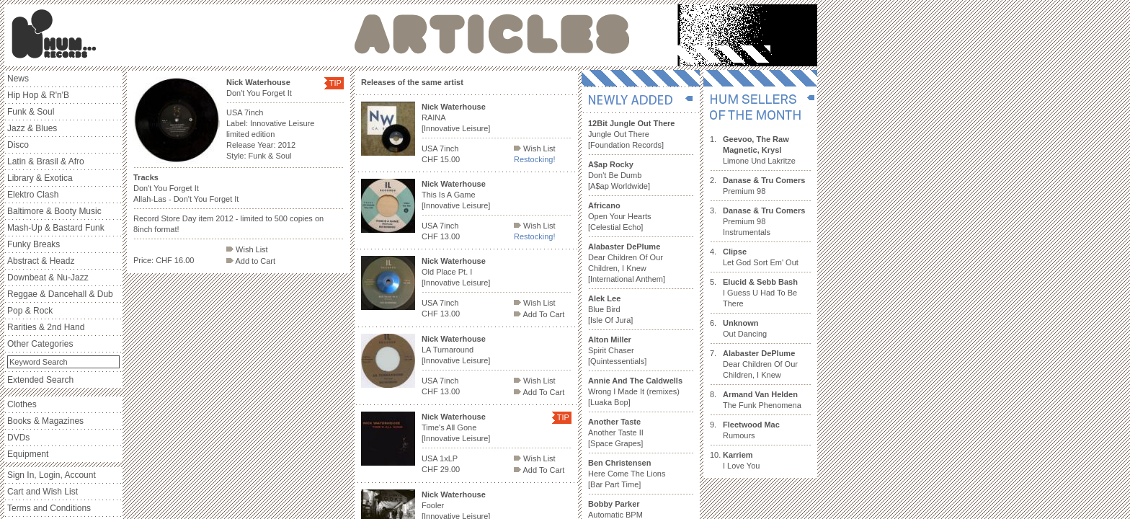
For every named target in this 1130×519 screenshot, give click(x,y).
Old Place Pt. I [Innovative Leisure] (456, 272)
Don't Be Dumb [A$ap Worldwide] (619, 175)
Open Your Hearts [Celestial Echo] (619, 216)
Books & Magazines (45, 421)
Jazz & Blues (32, 128)
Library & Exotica (40, 178)
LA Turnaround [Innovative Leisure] (456, 349)
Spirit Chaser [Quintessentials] (617, 350)
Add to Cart (250, 261)
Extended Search (40, 380)
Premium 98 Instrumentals (764, 221)
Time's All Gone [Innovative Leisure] (456, 427)
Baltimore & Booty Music (54, 211)
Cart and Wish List (42, 492)
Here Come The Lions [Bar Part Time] (626, 473)
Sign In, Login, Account (51, 475)
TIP (335, 83)
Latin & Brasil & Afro (45, 161)
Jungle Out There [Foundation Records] (631, 134)
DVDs (18, 437)
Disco (18, 145)
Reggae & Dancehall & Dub (60, 294)
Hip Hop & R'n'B (38, 95)
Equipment (27, 454)
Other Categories (40, 344)
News (18, 79)
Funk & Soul (30, 112)
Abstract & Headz (40, 261)
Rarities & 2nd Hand (45, 327)
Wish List (247, 249)
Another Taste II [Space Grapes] (616, 432)
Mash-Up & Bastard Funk (55, 228)
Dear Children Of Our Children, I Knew (760, 364)
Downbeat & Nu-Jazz (48, 277)
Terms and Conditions (49, 508)
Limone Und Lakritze (759, 150)
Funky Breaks (33, 244)
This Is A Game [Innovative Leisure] (456, 194)
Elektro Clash (32, 195)
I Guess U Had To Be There (760, 293)
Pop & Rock (30, 311)
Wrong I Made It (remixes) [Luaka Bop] (635, 391)
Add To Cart (539, 314)
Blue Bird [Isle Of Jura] (610, 309)
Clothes (22, 404)
